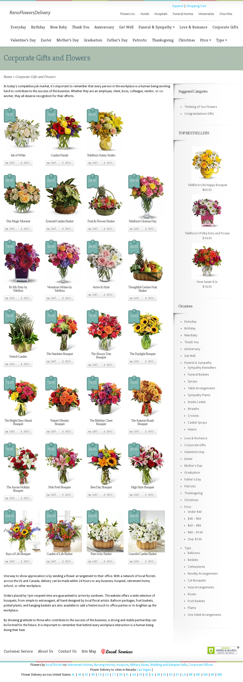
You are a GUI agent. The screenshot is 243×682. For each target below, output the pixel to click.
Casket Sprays (197, 422)
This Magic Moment (18, 221)
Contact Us (67, 651)
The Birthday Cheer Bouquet (101, 422)
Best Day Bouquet (101, 487)
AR (93, 674)
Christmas (186, 40)
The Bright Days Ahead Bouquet (18, 422)
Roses (192, 594)
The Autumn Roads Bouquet (142, 422)
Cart (12, 163)
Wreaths (193, 409)
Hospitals (161, 14)
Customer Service (18, 651)
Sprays (192, 381)
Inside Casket (197, 402)
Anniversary (104, 27)
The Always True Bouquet (101, 355)
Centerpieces (196, 566)
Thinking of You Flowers (200, 107)
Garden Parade (59, 155)
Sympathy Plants (199, 395)
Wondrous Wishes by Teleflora (59, 288)
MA (205, 674)
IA (164, 674)
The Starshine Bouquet (59, 354)
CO (107, 674)
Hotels (145, 14)
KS (171, 674)
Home (8, 77)
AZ (86, 674)
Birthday (38, 27)
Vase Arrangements (201, 587)
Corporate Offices (201, 665)
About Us (45, 651)
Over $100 (195, 539)
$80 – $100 (195, 532)
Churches (225, 14)
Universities (206, 14)
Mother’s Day (67, 40)
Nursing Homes (104, 665)
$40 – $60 (194, 518)
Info (26, 163)
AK (79, 674)
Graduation (93, 40)
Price (205, 40)
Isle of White (18, 155)
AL (73, 674)
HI (140, 674)
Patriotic (140, 40)
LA (184, 674)
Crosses (193, 415)
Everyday (18, 27)
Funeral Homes (183, 14)
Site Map (88, 651)
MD (198, 674)
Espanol (178, 6)
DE (121, 674)
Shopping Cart (196, 6)
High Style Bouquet (142, 487)
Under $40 (195, 512)
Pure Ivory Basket (101, 554)
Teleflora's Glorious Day (143, 221)
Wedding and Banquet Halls (168, 665)
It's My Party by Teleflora (18, 288)
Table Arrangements (201, 388)
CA (100, 674)
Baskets (193, 560)
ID (146, 674)
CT (114, 674)
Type (221, 40)
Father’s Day (117, 40)
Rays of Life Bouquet (18, 554)
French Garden (18, 356)
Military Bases (139, 665)
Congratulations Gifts (199, 113)
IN (158, 674)
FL (127, 674)
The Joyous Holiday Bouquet (18, 489)
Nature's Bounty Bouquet (59, 422)
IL (152, 674)
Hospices (122, 665)
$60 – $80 (194, 525)
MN (219, 674)
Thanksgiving (163, 40)
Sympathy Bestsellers (202, 367)
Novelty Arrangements (203, 573)
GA (134, 674)
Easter (46, 40)
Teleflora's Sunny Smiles (101, 155)
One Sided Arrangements (204, 615)
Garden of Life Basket (59, 554)
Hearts (192, 429)
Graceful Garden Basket (142, 554)
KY (177, 674)
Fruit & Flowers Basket (101, 221)
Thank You (80, 27)
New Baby (58, 27)
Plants (192, 608)
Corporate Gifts (225, 27)
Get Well (126, 27)
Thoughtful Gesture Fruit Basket (142, 288)
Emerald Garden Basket (59, 221)
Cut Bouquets (197, 580)
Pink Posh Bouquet (59, 487)
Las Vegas (144, 669)
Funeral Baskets (198, 374)
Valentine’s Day (23, 40)
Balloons (194, 553)
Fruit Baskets (196, 601)
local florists (54, 665)
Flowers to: (127, 14)
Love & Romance (193, 27)
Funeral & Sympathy (156, 27)
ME (191, 674)
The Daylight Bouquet (142, 354)
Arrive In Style (101, 287)
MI (212, 674)
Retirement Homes (80, 665)
